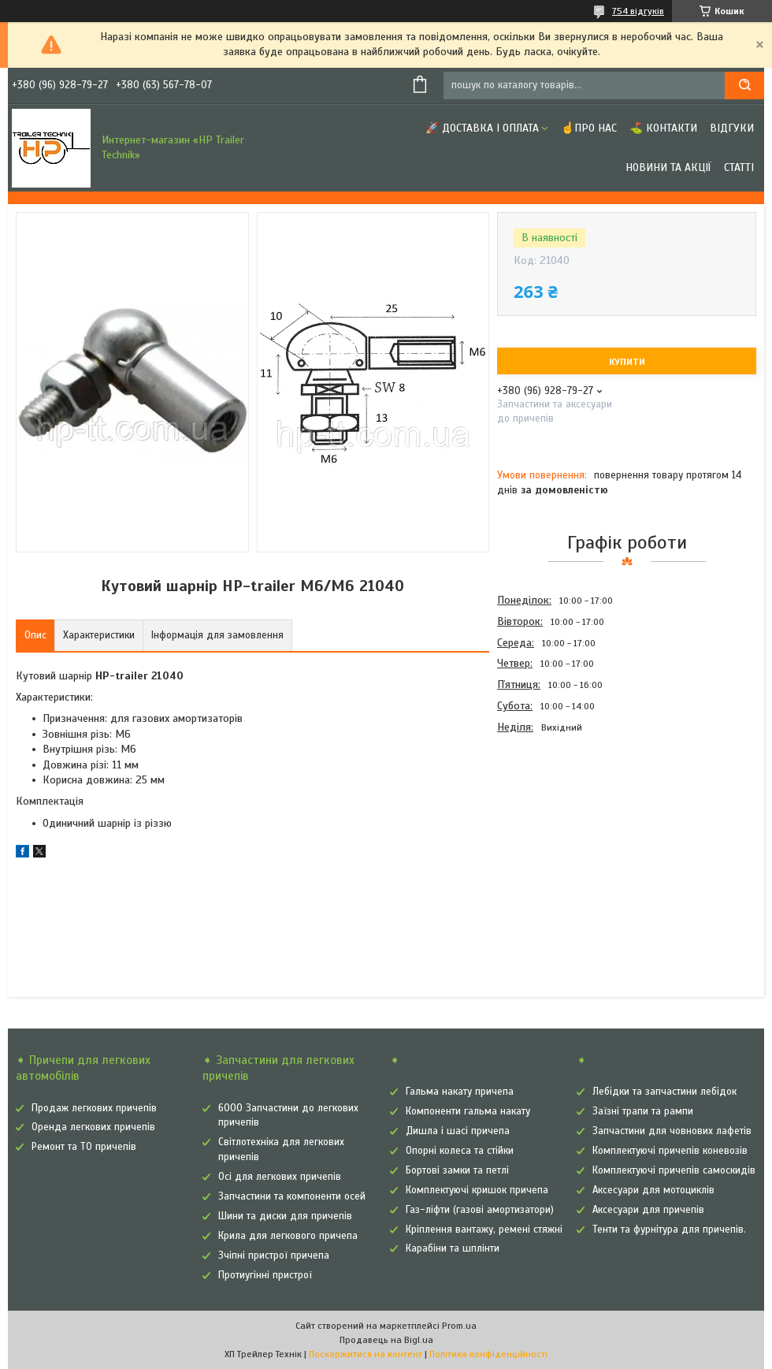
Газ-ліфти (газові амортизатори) (480, 1209)
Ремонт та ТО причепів (84, 1146)
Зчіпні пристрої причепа (273, 1255)
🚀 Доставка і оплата (482, 128)
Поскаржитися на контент (365, 1354)
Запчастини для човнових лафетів (672, 1131)
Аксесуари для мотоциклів (653, 1190)
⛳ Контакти (663, 128)
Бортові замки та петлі (457, 1170)
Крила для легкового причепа (288, 1235)
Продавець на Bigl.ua (386, 1339)
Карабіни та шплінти (452, 1248)
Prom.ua (459, 1325)
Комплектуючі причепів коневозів (670, 1150)
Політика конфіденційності (488, 1354)
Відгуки (732, 128)
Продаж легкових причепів (94, 1108)
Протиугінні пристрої (265, 1275)
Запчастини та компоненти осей (292, 1196)
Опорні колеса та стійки (460, 1150)
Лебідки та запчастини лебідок (664, 1091)
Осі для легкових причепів (279, 1176)
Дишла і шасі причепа (458, 1131)
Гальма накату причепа (460, 1091)
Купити (627, 361)
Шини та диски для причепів (285, 1216)
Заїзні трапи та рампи (642, 1111)
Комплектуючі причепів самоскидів (673, 1170)
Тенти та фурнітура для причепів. (669, 1229)
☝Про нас (589, 128)
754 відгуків (638, 11)
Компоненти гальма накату (468, 1111)
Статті (739, 167)
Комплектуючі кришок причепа (477, 1190)
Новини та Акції (668, 167)
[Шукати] (744, 85)
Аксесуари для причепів (648, 1209)
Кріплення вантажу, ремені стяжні (484, 1229)
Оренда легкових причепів (93, 1127)
